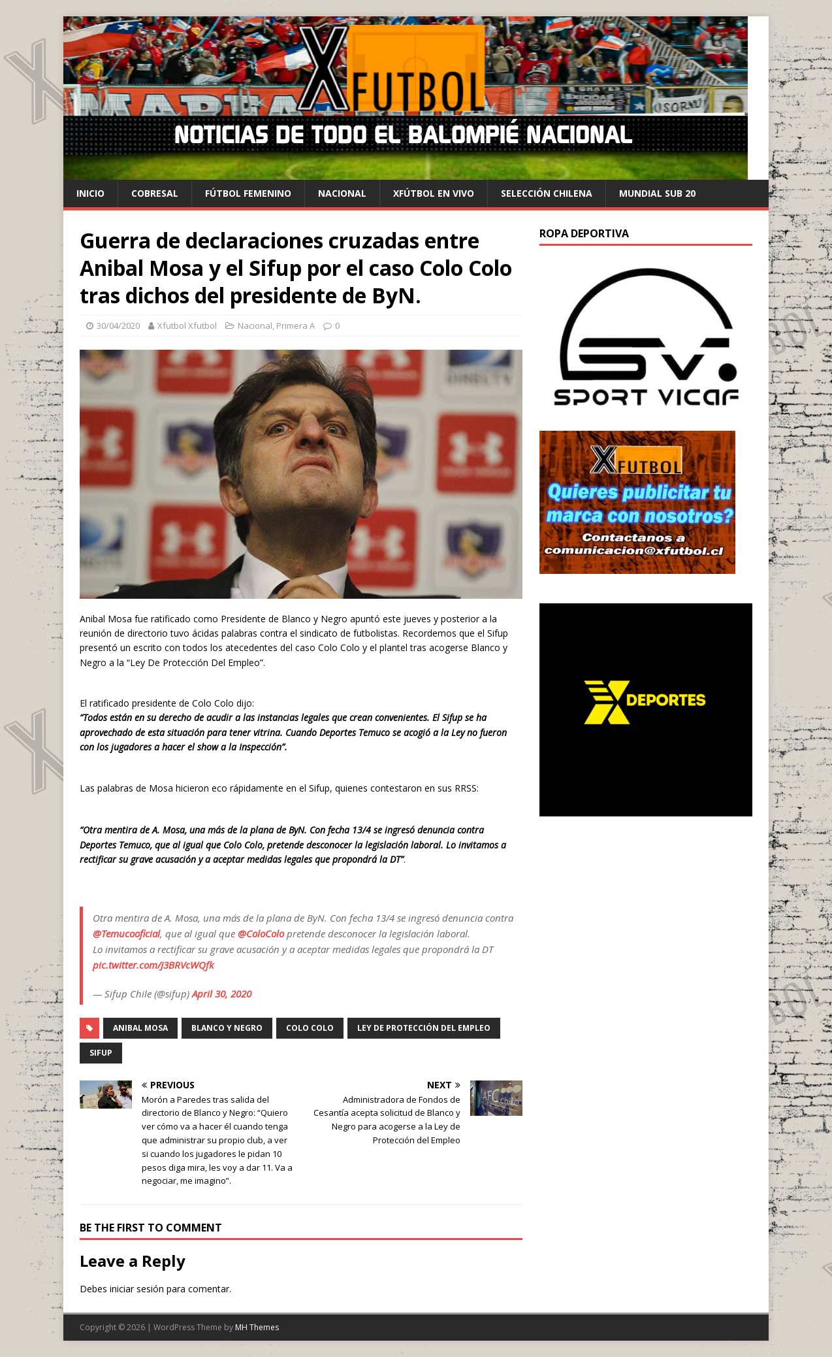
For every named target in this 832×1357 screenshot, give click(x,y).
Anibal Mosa (140, 1027)
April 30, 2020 (221, 993)
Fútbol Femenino (248, 193)
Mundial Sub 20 (657, 193)
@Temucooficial (126, 933)
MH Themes (257, 1327)
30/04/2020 (118, 325)
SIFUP (100, 1052)
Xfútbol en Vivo (433, 193)
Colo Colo (310, 1027)
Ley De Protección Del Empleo (423, 1027)
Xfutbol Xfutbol (187, 325)
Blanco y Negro (227, 1027)
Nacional (342, 193)
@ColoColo (261, 933)
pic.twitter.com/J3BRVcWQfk (153, 964)
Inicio (90, 193)
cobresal (154, 193)
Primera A (295, 325)
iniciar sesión (137, 1288)
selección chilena (546, 193)
